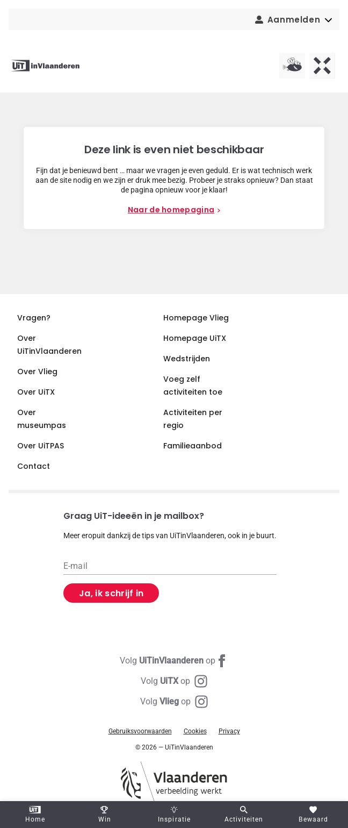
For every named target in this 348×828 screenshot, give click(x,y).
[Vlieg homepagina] (292, 65)
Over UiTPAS (40, 445)
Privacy (229, 731)
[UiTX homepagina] (322, 65)
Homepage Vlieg (196, 317)
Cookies (195, 731)
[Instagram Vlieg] (174, 701)
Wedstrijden (186, 358)
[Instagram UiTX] (174, 681)
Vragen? (33, 317)
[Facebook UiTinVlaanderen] (174, 660)
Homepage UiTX (194, 338)
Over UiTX (36, 392)
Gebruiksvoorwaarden (140, 731)
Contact (33, 466)
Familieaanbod (192, 445)
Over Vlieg (37, 371)
